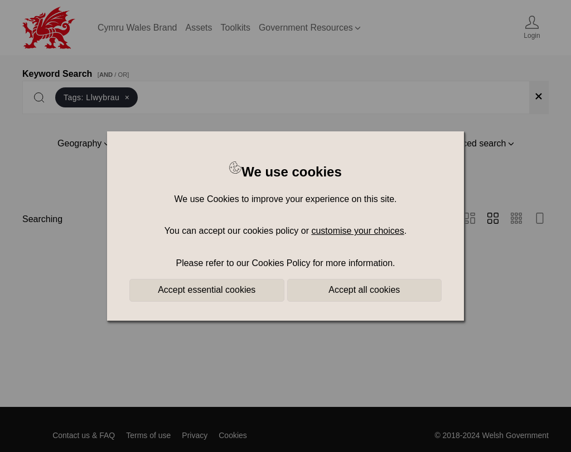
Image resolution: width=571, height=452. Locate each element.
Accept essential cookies (206, 289)
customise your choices (357, 230)
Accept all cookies (364, 289)
